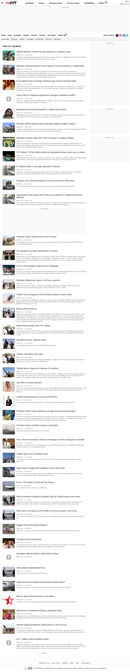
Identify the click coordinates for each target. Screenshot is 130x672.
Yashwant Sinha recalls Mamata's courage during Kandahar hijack (46, 411)
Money (41, 3)
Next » (44, 653)
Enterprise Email (55, 3)
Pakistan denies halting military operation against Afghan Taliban (45, 124)
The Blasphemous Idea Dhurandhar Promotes (36, 251)
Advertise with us (50, 668)
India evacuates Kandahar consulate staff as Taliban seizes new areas (48, 496)
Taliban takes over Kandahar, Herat (32, 454)
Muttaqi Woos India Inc (26, 309)
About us (87, 668)
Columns (30, 39)
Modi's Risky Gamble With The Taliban (33, 326)
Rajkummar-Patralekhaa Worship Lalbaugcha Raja (39, 610)
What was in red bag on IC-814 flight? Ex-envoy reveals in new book (46, 511)
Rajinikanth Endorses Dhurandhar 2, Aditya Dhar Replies (41, 109)
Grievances (103, 668)
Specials (49, 39)
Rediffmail (30, 3)
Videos (77, 663)
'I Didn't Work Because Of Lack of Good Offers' (37, 397)
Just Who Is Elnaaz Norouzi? (29, 382)
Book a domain (56, 663)
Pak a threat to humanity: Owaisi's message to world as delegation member (50, 439)
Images (22, 39)
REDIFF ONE (62, 35)
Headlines (5, 39)
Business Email (73, 3)
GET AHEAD (52, 35)
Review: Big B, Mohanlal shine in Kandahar (35, 596)
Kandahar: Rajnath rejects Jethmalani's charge (37, 553)
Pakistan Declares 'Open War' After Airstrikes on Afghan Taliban (45, 138)
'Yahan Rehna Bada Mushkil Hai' (30, 568)
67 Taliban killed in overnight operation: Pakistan (38, 166)
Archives (57, 39)
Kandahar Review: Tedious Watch (31, 340)
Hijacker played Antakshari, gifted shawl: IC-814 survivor (41, 625)
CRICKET (34, 35)
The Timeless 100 (86, 663)
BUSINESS (17, 35)
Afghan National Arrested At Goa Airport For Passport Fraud (43, 52)
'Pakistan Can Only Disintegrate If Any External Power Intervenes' (45, 181)
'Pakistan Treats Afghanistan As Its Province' (36, 237)
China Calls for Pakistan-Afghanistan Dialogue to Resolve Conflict (45, 95)
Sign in (127, 1)
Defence (14, 39)
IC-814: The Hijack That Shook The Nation (35, 482)
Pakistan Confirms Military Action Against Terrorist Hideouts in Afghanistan (50, 66)
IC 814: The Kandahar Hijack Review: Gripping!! (37, 266)
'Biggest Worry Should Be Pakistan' (31, 525)
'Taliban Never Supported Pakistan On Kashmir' (37, 368)
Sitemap (75, 668)
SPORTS (42, 35)
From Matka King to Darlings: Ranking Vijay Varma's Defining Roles (46, 81)
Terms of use (95, 668)
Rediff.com (41, 668)
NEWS (10, 35)
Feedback (81, 668)
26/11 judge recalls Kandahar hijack (32, 639)
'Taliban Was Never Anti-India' (29, 354)
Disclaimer (59, 668)
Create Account (124, 4)
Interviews (39, 39)
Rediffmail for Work (44, 663)
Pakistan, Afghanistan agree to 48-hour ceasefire (38, 280)
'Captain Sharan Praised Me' (29, 539)
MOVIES (26, 35)
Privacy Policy (68, 668)
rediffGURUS (89, 3)
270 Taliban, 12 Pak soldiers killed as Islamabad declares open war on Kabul (50, 152)
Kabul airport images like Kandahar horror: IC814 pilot (40, 468)
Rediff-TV (103, 3)
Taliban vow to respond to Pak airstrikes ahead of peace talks (44, 294)
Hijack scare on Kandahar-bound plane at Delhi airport (40, 582)
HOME (3, 35)
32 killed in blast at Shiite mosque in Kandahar (37, 425)
